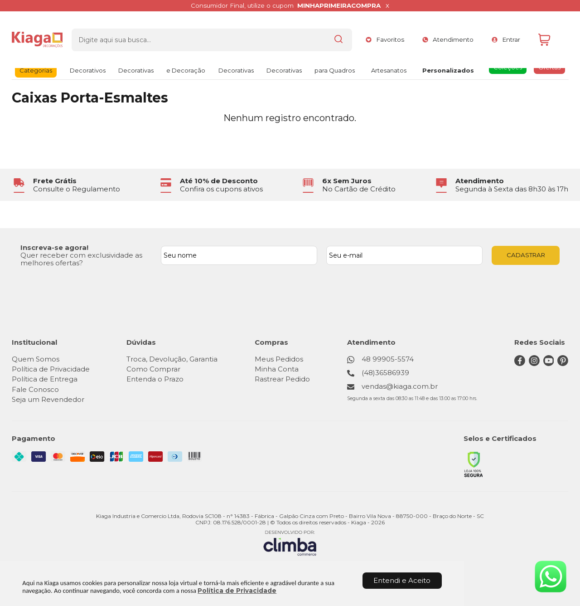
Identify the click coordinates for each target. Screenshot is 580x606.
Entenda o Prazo (155, 379)
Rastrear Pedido (283, 379)
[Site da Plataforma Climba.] (290, 542)
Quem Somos (35, 359)
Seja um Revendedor (48, 399)
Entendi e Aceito (401, 580)
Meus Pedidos (280, 359)
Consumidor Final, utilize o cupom (285, 6)
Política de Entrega (44, 379)
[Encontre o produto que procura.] (323, 33)
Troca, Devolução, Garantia (172, 359)
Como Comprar (154, 369)
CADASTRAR (526, 255)
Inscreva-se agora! (54, 247)
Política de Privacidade (237, 590)
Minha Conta (278, 369)
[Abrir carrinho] (551, 33)
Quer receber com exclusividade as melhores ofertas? (81, 259)
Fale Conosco (35, 389)
